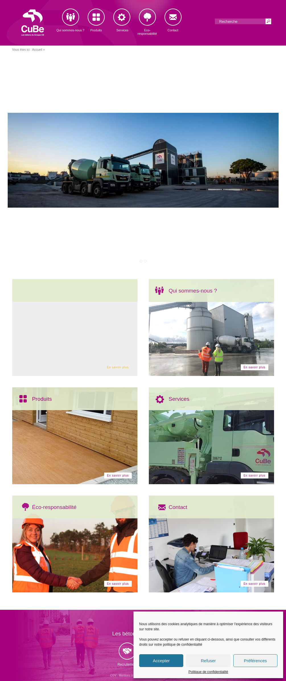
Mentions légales (129, 675)
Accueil (37, 49)
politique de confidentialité (182, 645)
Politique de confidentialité (208, 672)
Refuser (208, 660)
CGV (113, 675)
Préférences (255, 660)
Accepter (161, 660)
